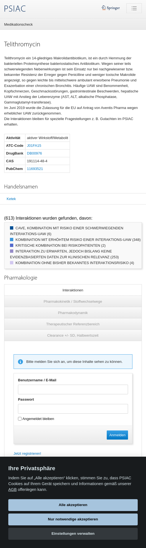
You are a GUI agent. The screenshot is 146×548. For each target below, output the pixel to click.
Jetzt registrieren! (27, 453)
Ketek (11, 199)
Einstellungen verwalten (73, 533)
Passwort (26, 399)
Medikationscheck (18, 24)
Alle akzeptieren (73, 505)
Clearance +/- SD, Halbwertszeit (72, 335)
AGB (12, 489)
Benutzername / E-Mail (37, 380)
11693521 (35, 169)
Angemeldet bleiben (36, 419)
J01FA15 (34, 145)
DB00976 (34, 153)
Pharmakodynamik (73, 313)
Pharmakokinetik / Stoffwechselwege (73, 301)
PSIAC (15, 9)
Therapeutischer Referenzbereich (73, 324)
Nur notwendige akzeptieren (73, 519)
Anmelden (117, 435)
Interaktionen (72, 290)
